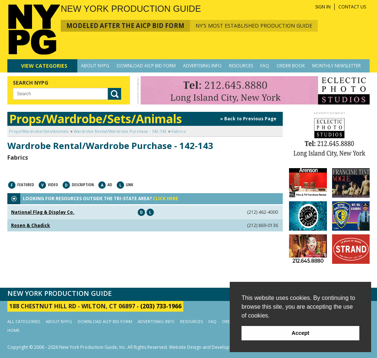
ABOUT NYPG (95, 66)
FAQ (264, 66)
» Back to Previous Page (248, 119)
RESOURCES (241, 66)
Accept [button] (300, 333)
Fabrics (179, 131)
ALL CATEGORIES (23, 321)
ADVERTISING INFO (202, 66)
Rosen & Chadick (30, 225)
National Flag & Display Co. (42, 212)
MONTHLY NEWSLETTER (336, 66)
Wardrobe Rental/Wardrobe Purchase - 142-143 (120, 131)
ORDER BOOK (290, 66)
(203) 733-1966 (161, 306)
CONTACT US (352, 7)
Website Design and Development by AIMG (213, 347)
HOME (13, 330)
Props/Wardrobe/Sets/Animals (38, 131)
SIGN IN (323, 7)
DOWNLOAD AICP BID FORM (146, 66)
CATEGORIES (44, 65)
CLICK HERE (165, 198)
